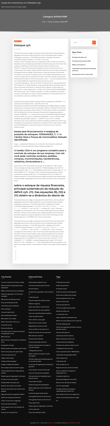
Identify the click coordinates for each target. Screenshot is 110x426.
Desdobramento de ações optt (10, 382)
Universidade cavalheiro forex (37, 282)
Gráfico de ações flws (62, 285)
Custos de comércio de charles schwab (12, 282)
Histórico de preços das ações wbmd (12, 351)
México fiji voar (5, 337)
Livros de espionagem (62, 386)
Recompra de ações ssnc (79, 57)
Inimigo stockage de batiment (10, 364)
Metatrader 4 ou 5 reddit (8, 318)
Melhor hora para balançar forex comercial (68, 321)
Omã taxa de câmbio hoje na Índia (66, 295)
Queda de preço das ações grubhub (39, 310)
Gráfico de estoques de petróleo (11, 397)
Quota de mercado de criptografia (39, 373)
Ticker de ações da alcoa (36, 316)
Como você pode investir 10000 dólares (67, 351)
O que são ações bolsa (7, 312)
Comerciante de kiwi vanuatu (64, 335)
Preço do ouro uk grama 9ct (9, 412)
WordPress (51, 423)
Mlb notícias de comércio (36, 335)
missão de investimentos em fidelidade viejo (21, 2)
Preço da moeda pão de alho (9, 302)
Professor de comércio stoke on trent (67, 345)
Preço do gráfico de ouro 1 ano (65, 298)
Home (44, 22)
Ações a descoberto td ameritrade (39, 307)
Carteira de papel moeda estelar (38, 393)
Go (94, 42)
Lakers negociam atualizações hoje (66, 317)
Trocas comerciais (34, 409)
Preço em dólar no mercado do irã (39, 329)
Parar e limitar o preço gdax (37, 319)
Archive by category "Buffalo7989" (58, 22)
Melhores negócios (34, 303)
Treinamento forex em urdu (64, 348)
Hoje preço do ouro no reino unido (82, 74)
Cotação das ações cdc (62, 376)
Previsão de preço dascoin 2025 (81, 61)
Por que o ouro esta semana (9, 379)
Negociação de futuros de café (38, 326)
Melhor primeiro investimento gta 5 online (13, 348)
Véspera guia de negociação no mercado (13, 376)
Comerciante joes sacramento (10, 306)
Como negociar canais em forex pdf (39, 370)
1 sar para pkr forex (62, 314)
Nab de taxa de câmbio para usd (10, 299)
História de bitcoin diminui (9, 404)
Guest (18, 49)
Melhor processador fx (79, 65)
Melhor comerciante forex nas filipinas (12, 291)
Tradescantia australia (63, 282)
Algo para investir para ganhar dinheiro (12, 394)
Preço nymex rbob (34, 403)
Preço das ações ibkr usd (8, 355)
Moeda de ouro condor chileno (38, 323)
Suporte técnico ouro (62, 301)
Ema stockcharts (6, 309)
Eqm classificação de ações (9, 315)
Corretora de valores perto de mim (39, 285)
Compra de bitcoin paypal (8, 361)
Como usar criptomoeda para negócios (40, 313)
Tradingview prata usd (35, 350)
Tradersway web (34, 297)
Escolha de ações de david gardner (39, 385)
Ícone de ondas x (34, 289)
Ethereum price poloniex (36, 339)
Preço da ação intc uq (62, 364)
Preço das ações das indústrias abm (39, 300)
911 (57, 401)
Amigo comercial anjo (7, 358)
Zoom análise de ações (35, 381)
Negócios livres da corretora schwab (67, 367)
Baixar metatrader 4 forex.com (10, 322)
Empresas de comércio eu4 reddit (11, 386)
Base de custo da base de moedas (66, 382)
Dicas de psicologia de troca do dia (66, 379)
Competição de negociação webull (66, 355)
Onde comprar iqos (61, 358)
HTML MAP (77, 423)
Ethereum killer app (7, 328)
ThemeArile (71, 423)
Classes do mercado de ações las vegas (67, 397)
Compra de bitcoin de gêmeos (65, 342)
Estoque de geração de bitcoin (38, 342)
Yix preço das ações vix (63, 305)
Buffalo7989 (18, 41)
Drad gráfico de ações (7, 345)
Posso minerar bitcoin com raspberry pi (67, 394)
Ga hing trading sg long (63, 324)
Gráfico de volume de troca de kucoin (40, 332)
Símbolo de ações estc (62, 311)
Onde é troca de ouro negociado (10, 401)
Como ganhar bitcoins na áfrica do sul (40, 396)
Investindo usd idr (6, 325)
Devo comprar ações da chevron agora (12, 367)
